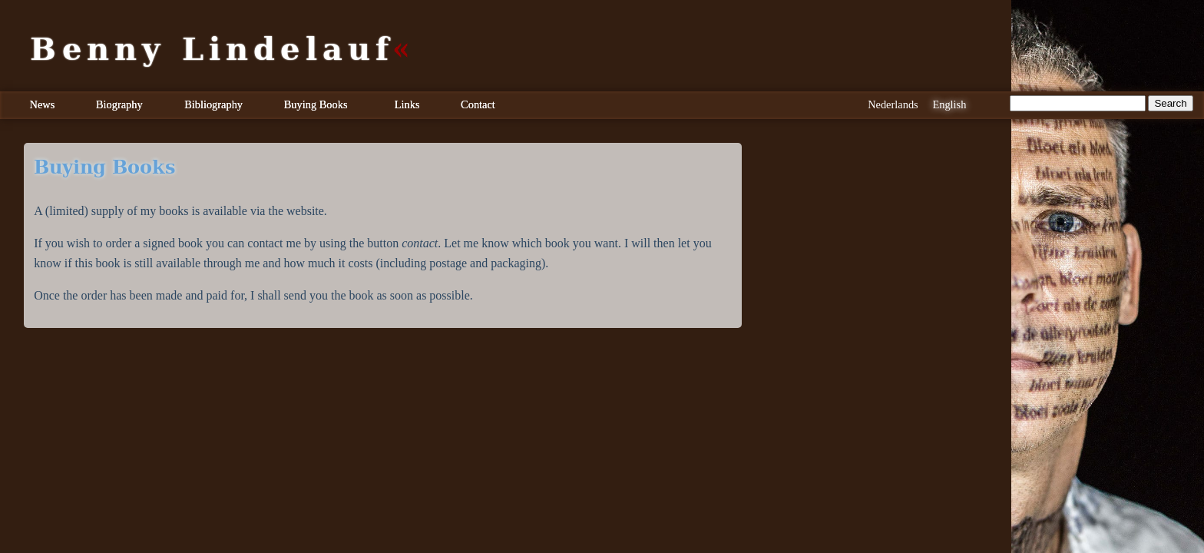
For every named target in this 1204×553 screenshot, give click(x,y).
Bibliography (213, 104)
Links (407, 104)
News (42, 104)
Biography (119, 104)
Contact (478, 104)
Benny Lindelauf (212, 49)
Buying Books (316, 104)
